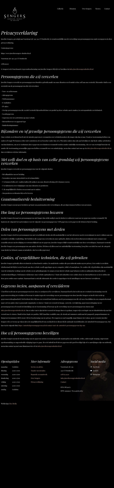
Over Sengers (35, 378)
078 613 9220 (65, 374)
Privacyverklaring (37, 382)
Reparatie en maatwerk (39, 374)
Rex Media (13, 404)
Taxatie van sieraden (38, 371)
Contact (63, 382)
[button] (61, 8)
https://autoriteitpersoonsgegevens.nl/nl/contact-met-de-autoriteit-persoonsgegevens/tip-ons (51, 325)
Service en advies (37, 367)
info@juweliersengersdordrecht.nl (73, 378)
